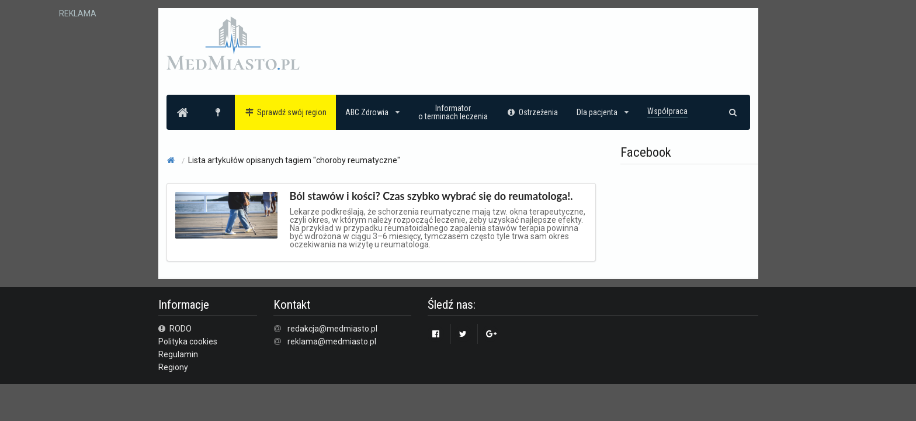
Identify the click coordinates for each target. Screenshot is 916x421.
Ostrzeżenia (532, 112)
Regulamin (178, 354)
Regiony (173, 367)
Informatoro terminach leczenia (453, 112)
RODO (175, 328)
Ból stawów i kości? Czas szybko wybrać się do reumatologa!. (431, 195)
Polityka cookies (187, 341)
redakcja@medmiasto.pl (332, 328)
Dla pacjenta (603, 112)
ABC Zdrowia (372, 112)
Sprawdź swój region (285, 112)
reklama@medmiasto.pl (331, 341)
